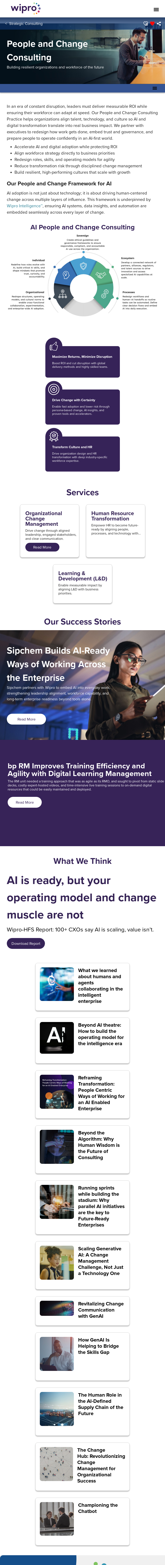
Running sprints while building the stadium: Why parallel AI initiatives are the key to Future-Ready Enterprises (101, 1206)
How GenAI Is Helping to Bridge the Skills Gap (98, 1346)
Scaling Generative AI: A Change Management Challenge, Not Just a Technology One (100, 1261)
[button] (145, 23)
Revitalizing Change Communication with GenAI (101, 1310)
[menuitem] (158, 23)
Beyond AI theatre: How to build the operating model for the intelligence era (101, 1034)
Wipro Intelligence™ (25, 206)
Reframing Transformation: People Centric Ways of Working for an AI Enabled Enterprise (101, 1093)
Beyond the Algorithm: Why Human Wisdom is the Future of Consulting (99, 1145)
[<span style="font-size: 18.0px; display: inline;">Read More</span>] (26, 719)
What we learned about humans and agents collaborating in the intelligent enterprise (100, 986)
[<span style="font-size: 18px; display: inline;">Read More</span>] (42, 547)
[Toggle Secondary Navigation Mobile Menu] (155, 88)
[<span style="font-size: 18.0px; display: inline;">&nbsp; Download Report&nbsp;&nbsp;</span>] (26, 943)
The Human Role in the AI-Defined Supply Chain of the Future (100, 1404)
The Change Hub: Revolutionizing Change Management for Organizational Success (101, 1465)
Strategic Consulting (26, 23)
